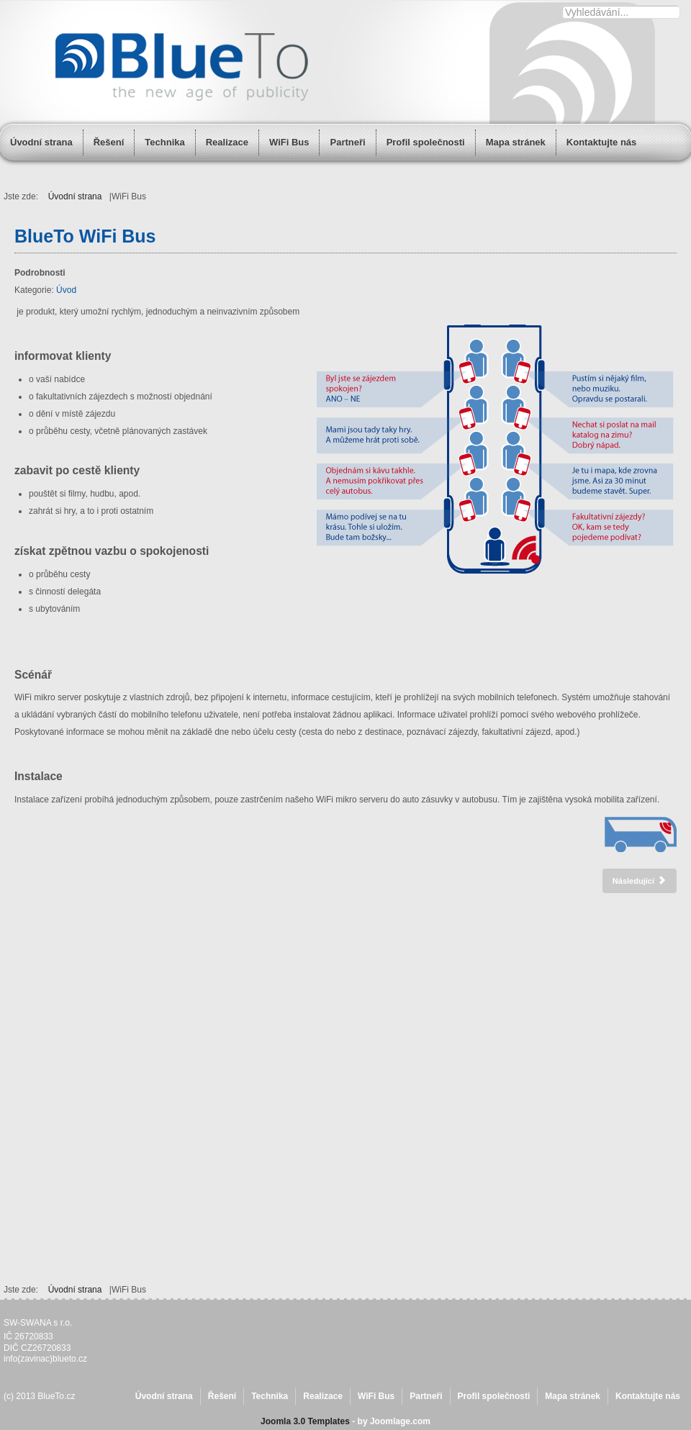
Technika (164, 142)
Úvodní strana (41, 142)
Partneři (347, 142)
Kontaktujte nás (647, 1396)
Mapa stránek (572, 1396)
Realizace (227, 142)
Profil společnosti (426, 142)
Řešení (109, 142)
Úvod (66, 290)
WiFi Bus (289, 142)
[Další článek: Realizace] (639, 881)
